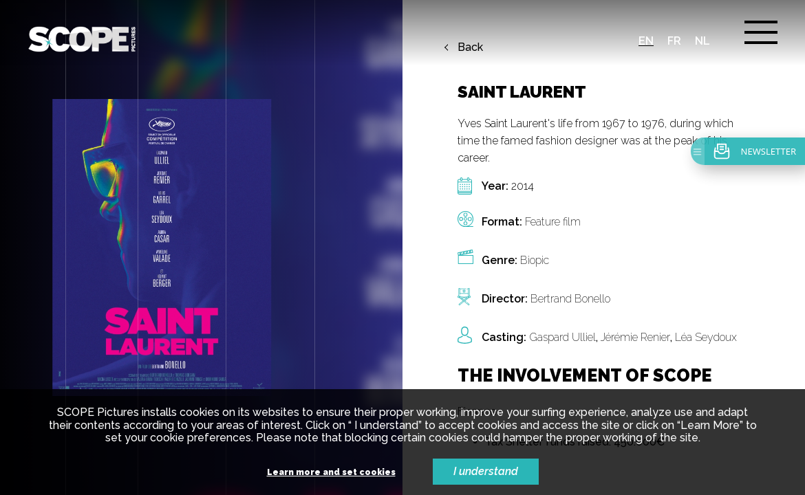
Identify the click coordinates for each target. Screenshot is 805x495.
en (646, 40)
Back (470, 47)
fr (674, 40)
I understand (485, 471)
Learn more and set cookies (331, 472)
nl (702, 40)
